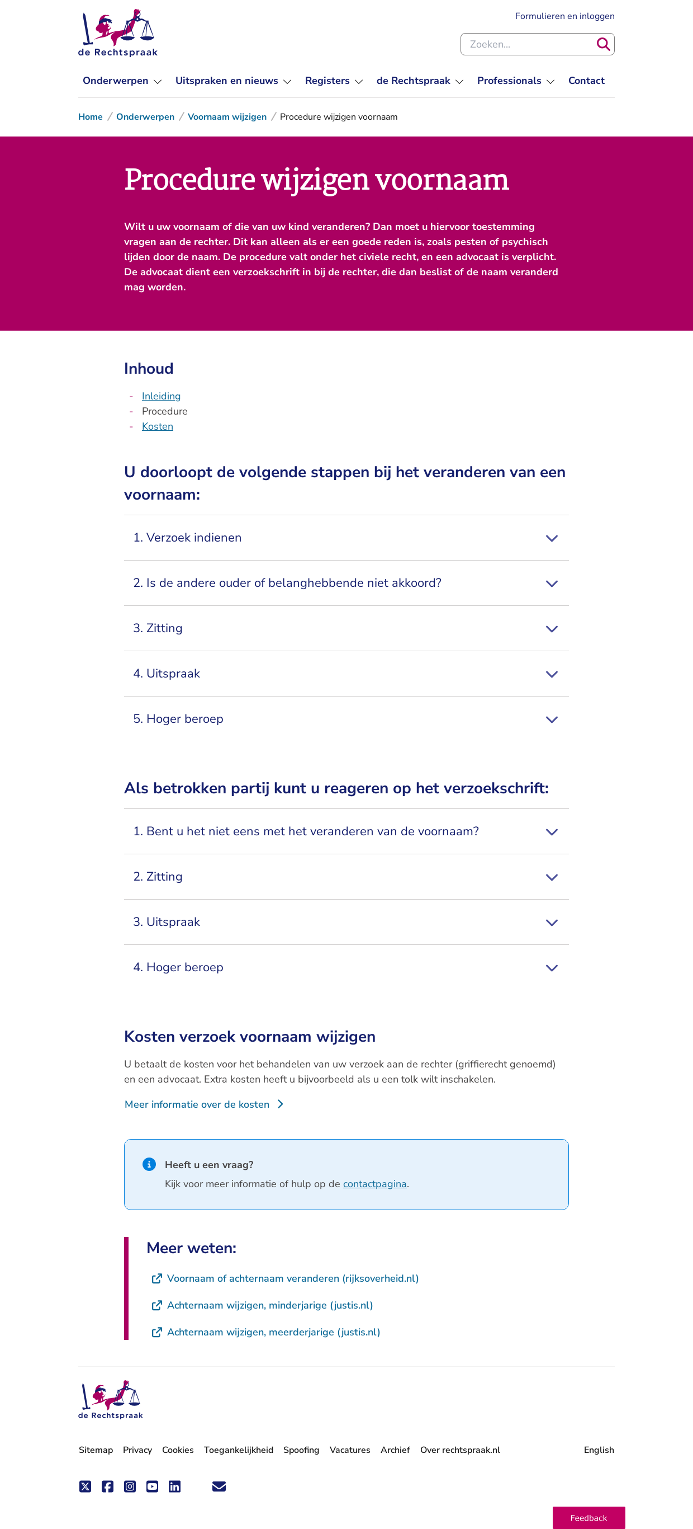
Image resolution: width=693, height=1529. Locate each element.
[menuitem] (122, 80)
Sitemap (96, 1450)
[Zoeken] (603, 44)
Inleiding (161, 396)
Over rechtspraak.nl (460, 1450)
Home (90, 117)
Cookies (178, 1450)
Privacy (137, 1450)
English (599, 1450)
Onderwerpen (145, 117)
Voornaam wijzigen (227, 117)
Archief (395, 1450)
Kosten (157, 426)
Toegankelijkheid (238, 1450)
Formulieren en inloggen (565, 16)
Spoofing (301, 1450)
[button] (589, 1518)
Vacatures (350, 1450)
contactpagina (375, 1184)
